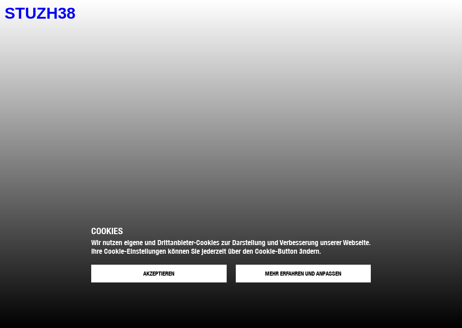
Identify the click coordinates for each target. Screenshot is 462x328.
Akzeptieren (158, 273)
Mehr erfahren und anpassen (303, 273)
